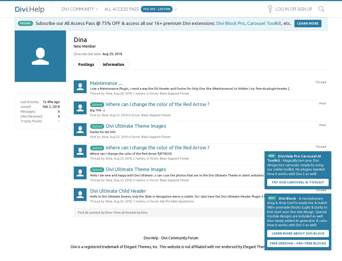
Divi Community (77, 9)
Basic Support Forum (174, 93)
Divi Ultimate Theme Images (128, 125)
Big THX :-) (97, 110)
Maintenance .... (106, 83)
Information (113, 64)
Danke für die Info (103, 132)
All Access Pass (121, 9)
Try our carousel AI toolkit (297, 182)
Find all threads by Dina (130, 212)
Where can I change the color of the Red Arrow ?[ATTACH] (131, 153)
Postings (86, 64)
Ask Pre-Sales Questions (177, 201)
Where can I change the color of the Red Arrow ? (149, 104)
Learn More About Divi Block (298, 233)
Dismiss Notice (328, 155)
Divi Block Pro (230, 23)
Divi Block (287, 198)
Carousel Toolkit (264, 23)
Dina (109, 93)
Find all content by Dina (95, 212)
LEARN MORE (308, 23)
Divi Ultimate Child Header (118, 191)
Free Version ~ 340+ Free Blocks (298, 243)
